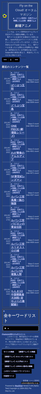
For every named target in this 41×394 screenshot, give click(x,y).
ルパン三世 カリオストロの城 (18, 247)
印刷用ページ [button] (9, 376)
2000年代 (16, 122)
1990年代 (16, 287)
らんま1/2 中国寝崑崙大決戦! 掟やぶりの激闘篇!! (18, 298)
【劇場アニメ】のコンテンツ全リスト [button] (18, 356)
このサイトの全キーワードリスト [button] (17, 371)
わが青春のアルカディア (18, 156)
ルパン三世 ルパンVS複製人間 (17, 271)
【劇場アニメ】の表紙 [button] (26, 352)
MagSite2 (19, 386)
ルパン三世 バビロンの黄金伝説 (18, 223)
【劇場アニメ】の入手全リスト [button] (16, 361)
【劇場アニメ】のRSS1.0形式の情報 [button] (18, 366)
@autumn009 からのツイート (13, 334)
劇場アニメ (31, 21)
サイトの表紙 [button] (9, 352)
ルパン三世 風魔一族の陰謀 (17, 200)
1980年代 (16, 149)
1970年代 (16, 81)
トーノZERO (21, 18)
